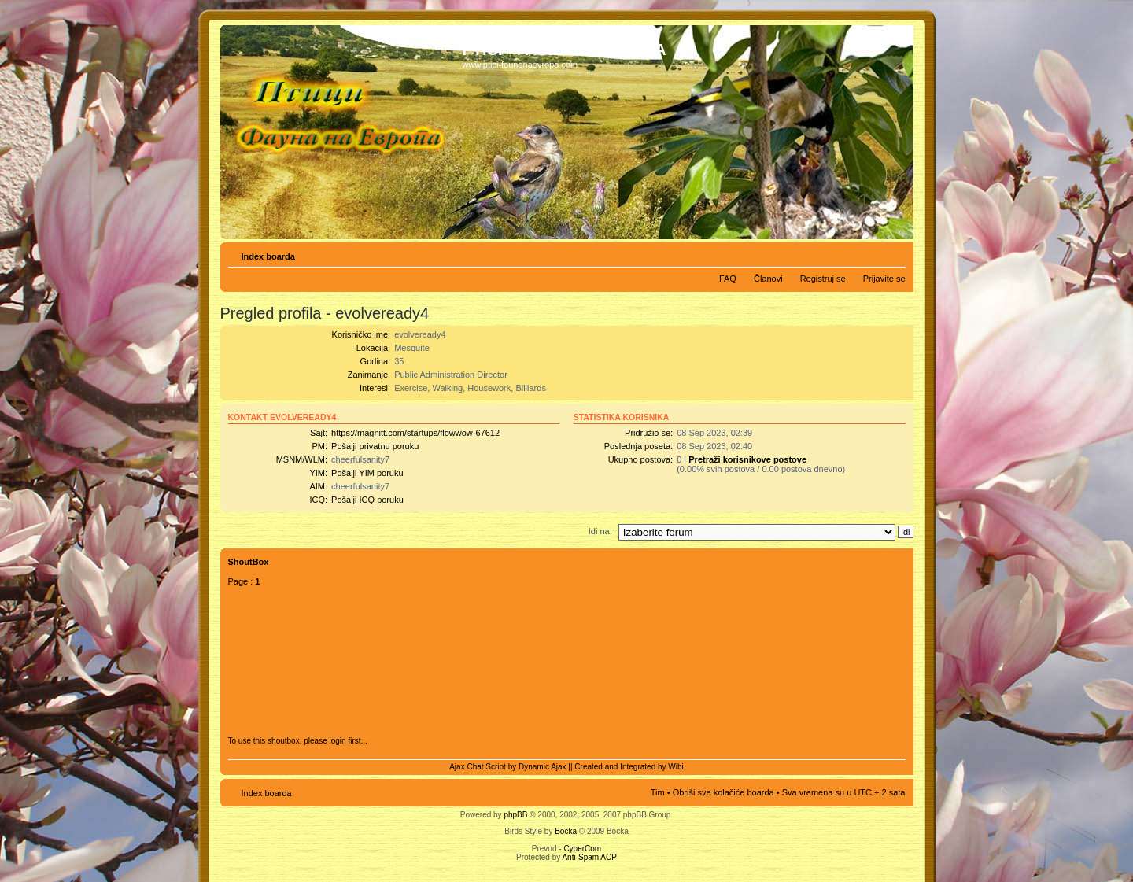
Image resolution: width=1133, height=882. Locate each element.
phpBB (515, 814)
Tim (658, 792)
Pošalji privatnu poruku (375, 446)
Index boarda (268, 256)
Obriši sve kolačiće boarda (723, 792)
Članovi (768, 278)
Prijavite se (884, 278)
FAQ (727, 278)
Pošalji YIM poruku (367, 473)
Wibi (675, 766)
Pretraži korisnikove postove (747, 459)
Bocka (566, 831)
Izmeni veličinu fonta (894, 253)
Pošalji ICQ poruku (367, 499)
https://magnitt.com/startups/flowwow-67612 (415, 432)
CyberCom (582, 848)
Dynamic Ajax (542, 766)
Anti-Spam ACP (589, 857)
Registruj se (823, 278)
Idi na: (600, 531)
